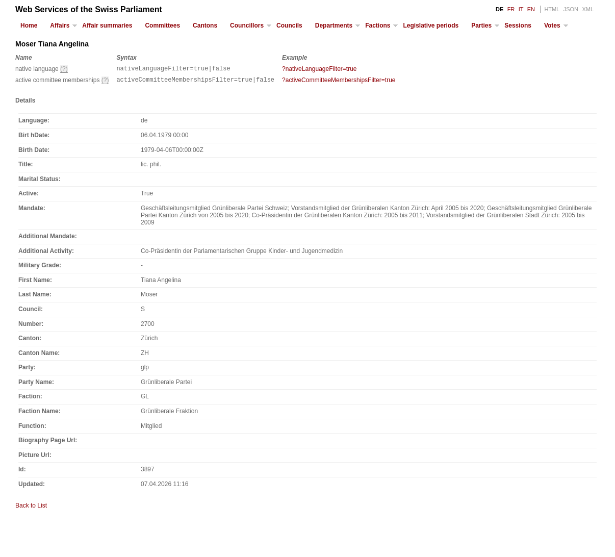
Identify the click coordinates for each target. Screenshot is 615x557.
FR (511, 9)
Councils (289, 25)
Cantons (205, 25)
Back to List (31, 508)
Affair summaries (107, 25)
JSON (570, 9)
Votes (552, 25)
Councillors (247, 25)
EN (531, 9)
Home (28, 25)
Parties (481, 25)
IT (521, 9)
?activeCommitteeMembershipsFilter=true (338, 81)
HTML (551, 9)
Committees (162, 25)
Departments (333, 25)
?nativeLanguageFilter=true (319, 68)
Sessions (517, 25)
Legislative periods (430, 25)
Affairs (59, 25)
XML (588, 9)
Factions (377, 25)
